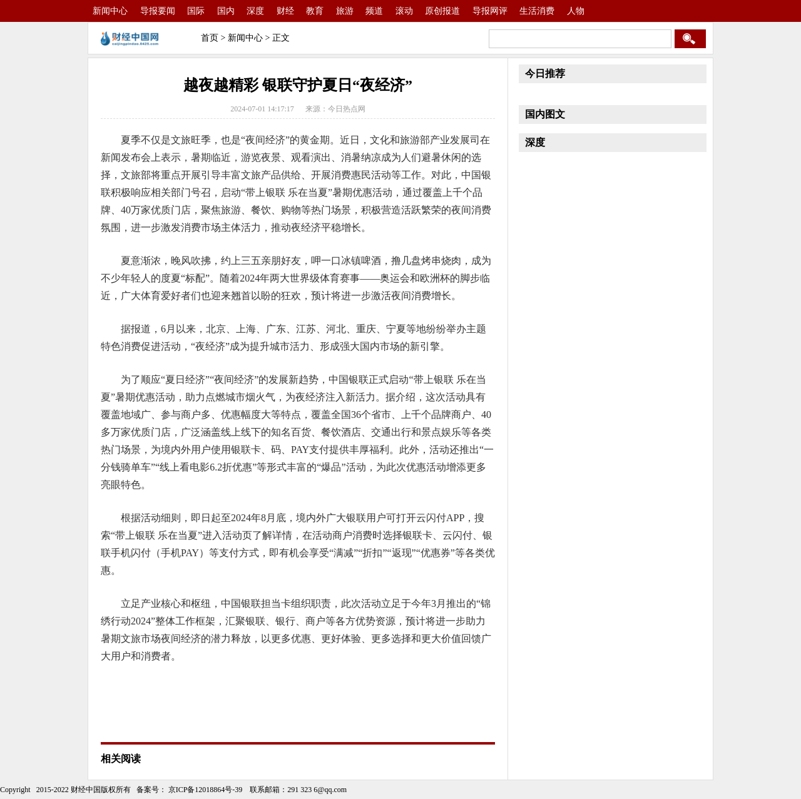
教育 (315, 11)
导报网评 (490, 11)
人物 (575, 11)
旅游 (345, 11)
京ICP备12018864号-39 (204, 789)
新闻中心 (110, 11)
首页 (209, 38)
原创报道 (442, 11)
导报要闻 (157, 11)
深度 (255, 11)
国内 (226, 11)
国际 (196, 11)
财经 (285, 11)
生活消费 (536, 11)
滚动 (404, 11)
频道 (374, 11)
